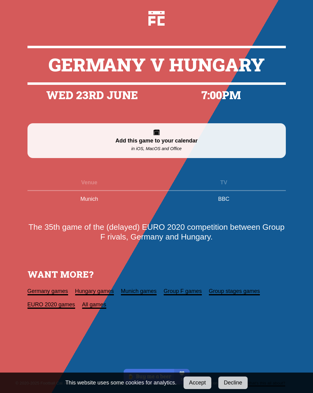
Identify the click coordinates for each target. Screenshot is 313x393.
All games (94, 304)
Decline (233, 383)
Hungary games (94, 291)
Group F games (183, 291)
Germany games (47, 291)
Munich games (139, 291)
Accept (197, 383)
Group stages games (234, 291)
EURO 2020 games (51, 304)
